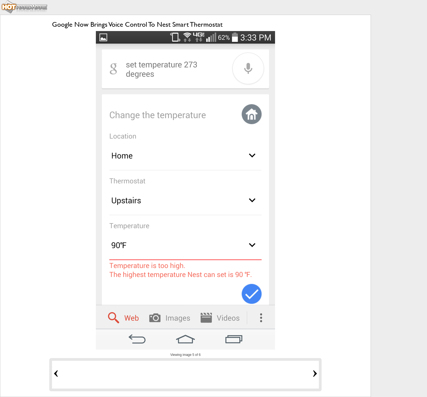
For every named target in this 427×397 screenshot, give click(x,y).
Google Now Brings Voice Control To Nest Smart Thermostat (137, 24)
